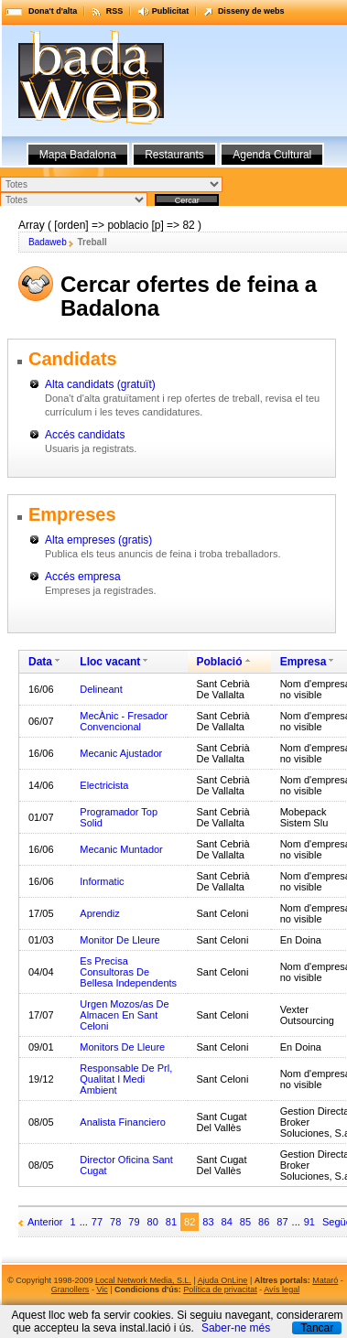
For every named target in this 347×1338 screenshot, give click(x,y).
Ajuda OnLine (223, 1280)
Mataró (325, 1280)
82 (189, 1221)
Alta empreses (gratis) (98, 540)
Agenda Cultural (272, 154)
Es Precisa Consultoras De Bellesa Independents (128, 971)
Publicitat (171, 11)
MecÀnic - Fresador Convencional (124, 721)
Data (40, 661)
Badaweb (47, 242)
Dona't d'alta (52, 11)
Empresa (303, 661)
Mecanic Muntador (121, 849)
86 (263, 1221)
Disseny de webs (251, 11)
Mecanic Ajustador (121, 753)
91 (309, 1221)
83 (207, 1221)
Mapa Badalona (77, 154)
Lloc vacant (110, 661)
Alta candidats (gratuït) (100, 384)
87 (282, 1221)
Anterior (45, 1221)
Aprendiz (99, 913)
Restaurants (174, 154)
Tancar (316, 1328)
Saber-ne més (235, 1328)
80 (152, 1221)
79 (133, 1221)
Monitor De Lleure (119, 939)
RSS (115, 11)
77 (97, 1221)
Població (220, 661)
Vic (101, 1289)
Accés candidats (85, 434)
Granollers (70, 1289)
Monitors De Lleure (122, 1046)
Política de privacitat (220, 1289)
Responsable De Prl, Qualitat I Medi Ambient (126, 1079)
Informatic (102, 881)
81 (171, 1221)
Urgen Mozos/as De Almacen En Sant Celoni (124, 1014)
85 (245, 1221)
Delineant (101, 689)
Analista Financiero (123, 1122)
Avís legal (281, 1289)
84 (227, 1221)
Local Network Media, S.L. (143, 1280)
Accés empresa (83, 576)
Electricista (104, 785)
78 (115, 1221)
